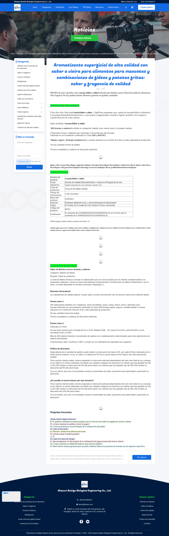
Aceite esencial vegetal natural (28, 86)
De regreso (141, 457)
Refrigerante (21, 81)
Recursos (99, 7)
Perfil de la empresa (147, 502)
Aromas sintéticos (23, 77)
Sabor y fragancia (23, 73)
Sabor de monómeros (25, 99)
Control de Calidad (147, 510)
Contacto (147, 523)
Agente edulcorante (24, 94)
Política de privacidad (147, 519)
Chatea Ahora (146, 7)
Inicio (35, 7)
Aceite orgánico (23, 112)
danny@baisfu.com (130, 2)
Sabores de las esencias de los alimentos (27, 67)
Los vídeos (73, 7)
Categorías (46, 7)
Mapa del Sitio (147, 515)
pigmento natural (23, 123)
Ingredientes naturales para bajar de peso (29, 117)
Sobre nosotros (114, 7)
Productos (60, 7)
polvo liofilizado (23, 107)
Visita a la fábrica (147, 506)
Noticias (20, 54)
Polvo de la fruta (23, 103)
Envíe (29, 167)
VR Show (87, 7)
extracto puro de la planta (26, 90)
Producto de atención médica (28, 127)
